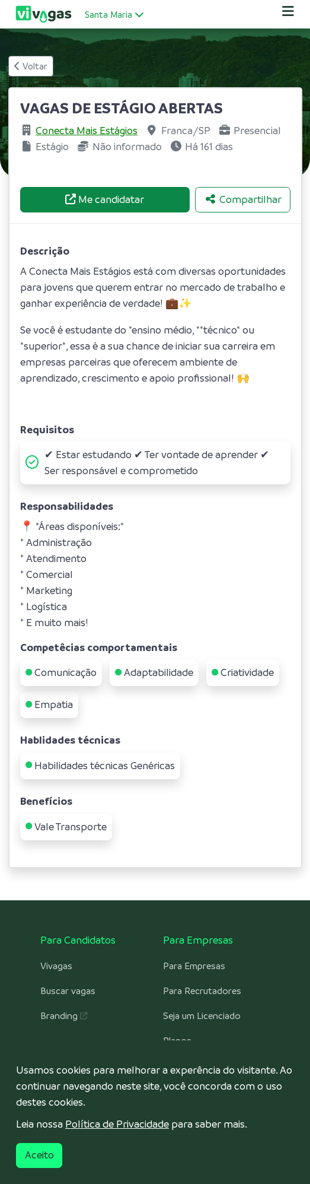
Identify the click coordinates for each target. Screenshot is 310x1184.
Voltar (30, 66)
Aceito (39, 1154)
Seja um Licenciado (202, 1016)
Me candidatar (104, 199)
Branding (63, 1016)
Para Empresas (194, 966)
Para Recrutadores (202, 991)
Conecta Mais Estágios (87, 130)
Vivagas (56, 966)
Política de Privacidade (117, 1124)
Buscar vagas (67, 991)
